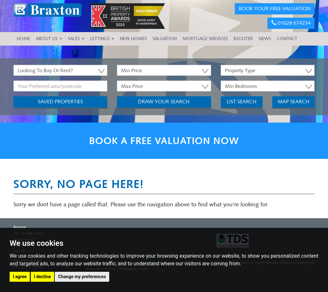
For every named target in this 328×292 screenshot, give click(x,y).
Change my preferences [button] (82, 276)
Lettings (102, 38)
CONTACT (287, 38)
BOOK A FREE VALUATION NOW (164, 140)
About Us (49, 38)
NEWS (265, 38)
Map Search (293, 102)
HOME (23, 38)
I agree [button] (20, 276)
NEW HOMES (133, 38)
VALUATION (164, 38)
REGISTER (243, 38)
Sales (76, 38)
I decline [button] (42, 276)
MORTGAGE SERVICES (205, 38)
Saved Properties (60, 102)
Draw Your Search (164, 102)
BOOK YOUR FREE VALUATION (275, 8)
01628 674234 (291, 23)
